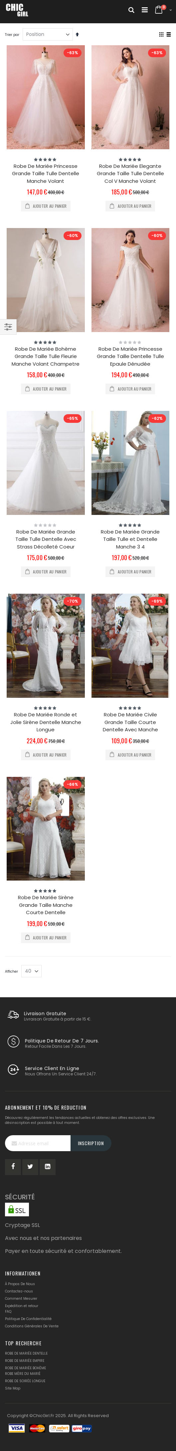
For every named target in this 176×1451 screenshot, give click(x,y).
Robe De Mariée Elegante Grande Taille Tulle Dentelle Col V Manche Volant (130, 173)
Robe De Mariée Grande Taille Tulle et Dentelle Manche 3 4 (130, 539)
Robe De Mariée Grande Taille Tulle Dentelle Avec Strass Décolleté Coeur (45, 539)
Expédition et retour (21, 1305)
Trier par (12, 34)
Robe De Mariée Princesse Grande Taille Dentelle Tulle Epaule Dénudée (130, 356)
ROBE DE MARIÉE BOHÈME (25, 1368)
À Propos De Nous (20, 1283)
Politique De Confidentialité (28, 1318)
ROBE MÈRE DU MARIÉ (23, 1373)
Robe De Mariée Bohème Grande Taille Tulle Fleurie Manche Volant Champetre (46, 356)
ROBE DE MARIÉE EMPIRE (24, 1360)
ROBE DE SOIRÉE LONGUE (25, 1381)
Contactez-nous (19, 1291)
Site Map (12, 1388)
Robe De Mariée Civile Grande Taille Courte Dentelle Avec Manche (130, 722)
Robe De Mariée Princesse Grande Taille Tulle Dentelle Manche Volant (45, 173)
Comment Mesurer (21, 1298)
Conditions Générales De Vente (32, 1326)
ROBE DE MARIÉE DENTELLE (26, 1353)
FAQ (8, 1311)
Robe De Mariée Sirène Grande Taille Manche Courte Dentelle (46, 905)
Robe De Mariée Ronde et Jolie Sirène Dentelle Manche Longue (45, 722)
